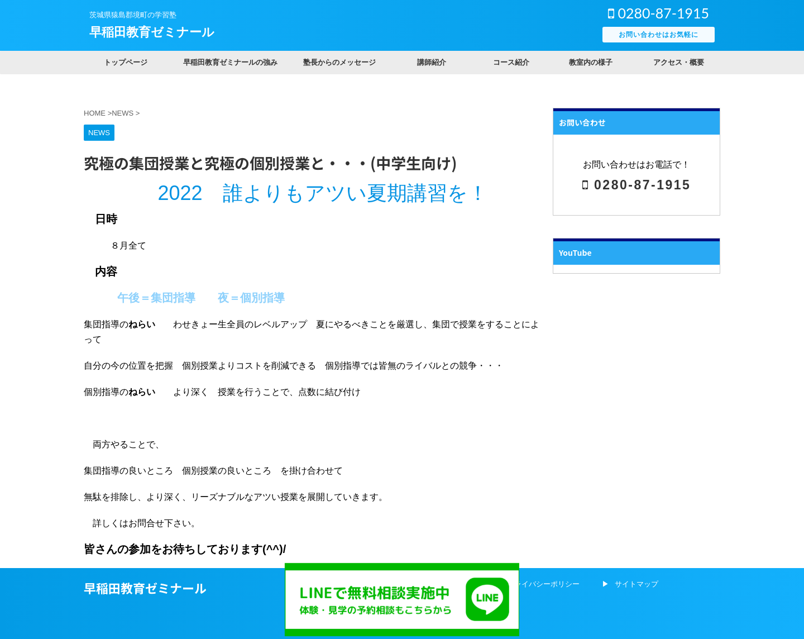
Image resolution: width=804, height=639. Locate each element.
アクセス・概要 (678, 62)
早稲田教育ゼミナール (151, 32)
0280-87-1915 (658, 12)
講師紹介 (431, 62)
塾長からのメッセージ (339, 62)
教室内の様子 (590, 62)
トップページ (125, 62)
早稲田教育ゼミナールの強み (230, 62)
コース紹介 (511, 62)
